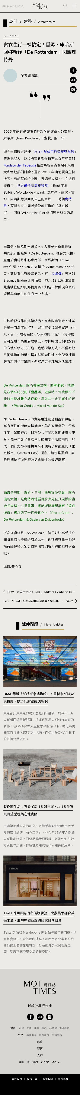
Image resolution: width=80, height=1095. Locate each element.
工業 (29, 1028)
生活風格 (57, 1035)
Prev (42, 591)
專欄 (21, 1062)
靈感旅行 (44, 1035)
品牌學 (53, 1028)
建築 (36, 1028)
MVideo (56, 1062)
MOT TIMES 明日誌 (40, 6)
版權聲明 (48, 1079)
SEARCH (65, 6)
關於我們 (17, 1079)
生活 (20, 1035)
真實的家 (31, 1035)
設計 (13, 1028)
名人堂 (45, 1062)
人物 (40, 1055)
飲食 (40, 1042)
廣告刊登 (32, 1079)
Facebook (73, 70)
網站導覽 (63, 1079)
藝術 (40, 1048)
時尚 (44, 1028)
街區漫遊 (64, 1028)
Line (73, 80)
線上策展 (32, 1062)
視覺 (21, 1028)
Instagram (73, 89)
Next (40, 600)
